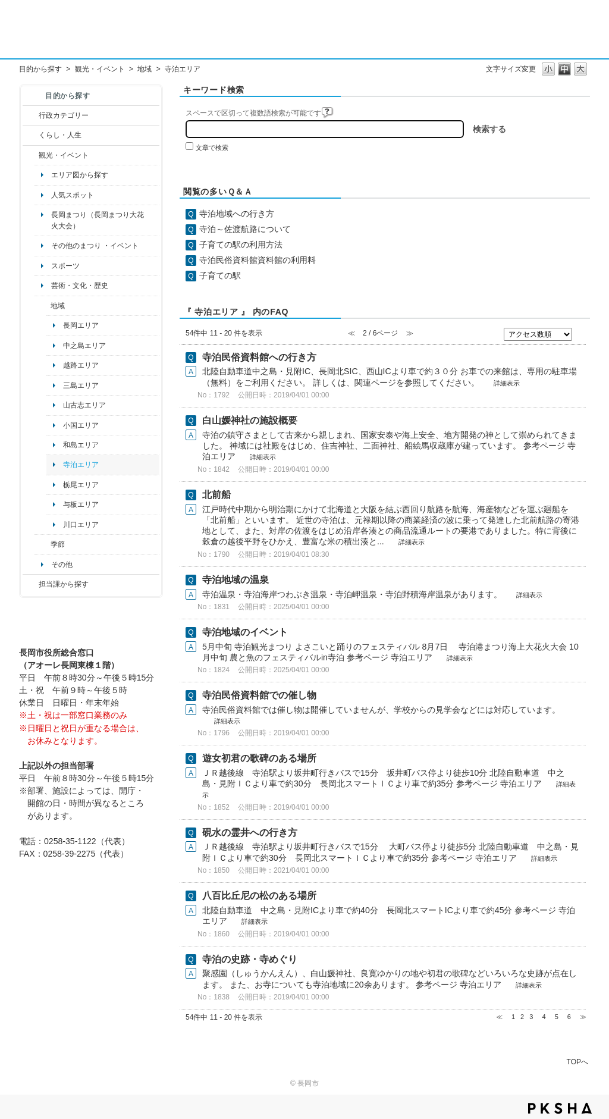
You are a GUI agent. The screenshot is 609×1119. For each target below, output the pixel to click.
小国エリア (81, 425)
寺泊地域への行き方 (236, 213)
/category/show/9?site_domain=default (31, 584)
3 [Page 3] (531, 1016)
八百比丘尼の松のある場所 (259, 896)
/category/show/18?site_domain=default (31, 155)
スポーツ (65, 266)
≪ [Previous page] (499, 1016)
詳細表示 (507, 383)
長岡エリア (81, 325)
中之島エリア (84, 345)
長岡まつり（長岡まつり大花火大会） (97, 220)
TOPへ (577, 1061)
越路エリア (81, 365)
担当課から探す (64, 584)
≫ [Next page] (583, 1016)
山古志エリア (84, 405)
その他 (62, 564)
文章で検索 (212, 147)
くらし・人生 (60, 135)
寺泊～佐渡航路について (245, 229)
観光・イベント (100, 69)
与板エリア (81, 504)
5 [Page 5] (556, 1016)
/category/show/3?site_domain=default (31, 115)
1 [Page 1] (513, 1016)
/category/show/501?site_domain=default (42, 544)
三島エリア (81, 385)
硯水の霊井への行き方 (249, 833)
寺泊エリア (81, 464)
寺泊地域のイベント (245, 632)
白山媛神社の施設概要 (249, 420)
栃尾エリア (81, 485)
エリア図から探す (79, 175)
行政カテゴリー (64, 115)
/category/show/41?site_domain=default (42, 305)
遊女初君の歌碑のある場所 (259, 758)
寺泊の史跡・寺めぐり (249, 959)
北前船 (216, 495)
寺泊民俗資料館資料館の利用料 (257, 260)
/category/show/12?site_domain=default (31, 135)
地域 (144, 69)
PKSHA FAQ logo (560, 1108)
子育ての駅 (220, 275)
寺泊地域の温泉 (235, 580)
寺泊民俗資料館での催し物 (259, 695)
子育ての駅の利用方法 (240, 244)
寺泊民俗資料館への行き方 (259, 357)
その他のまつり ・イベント (95, 246)
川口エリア (81, 525)
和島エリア (81, 445)
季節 (58, 544)
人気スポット (72, 195)
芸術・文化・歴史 (79, 285)
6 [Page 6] (569, 1016)
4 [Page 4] (543, 1016)
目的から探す (40, 69)
